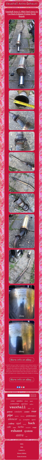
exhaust (16, 431)
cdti (9, 427)
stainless (20, 401)
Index (21, 444)
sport (34, 420)
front (26, 401)
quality (24, 424)
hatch (31, 401)
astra (20, 435)
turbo (21, 426)
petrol (9, 412)
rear (33, 411)
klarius (22, 416)
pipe (10, 415)
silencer (12, 419)
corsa (13, 401)
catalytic (18, 411)
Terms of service (21, 456)
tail (33, 408)
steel (29, 408)
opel (18, 423)
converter (14, 403)
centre (26, 412)
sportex (24, 404)
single (14, 427)
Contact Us (22, 450)
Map (21, 447)
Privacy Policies (21, 453)
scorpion (26, 420)
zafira (31, 404)
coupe (34, 427)
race (26, 436)
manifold (28, 427)
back (31, 423)
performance (31, 416)
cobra (11, 423)
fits (20, 420)
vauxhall (18, 407)
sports (17, 416)
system (28, 431)
